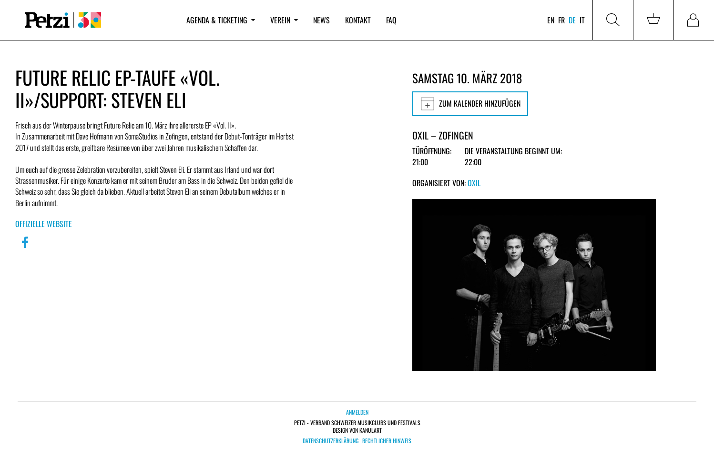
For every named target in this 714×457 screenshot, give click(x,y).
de (572, 20)
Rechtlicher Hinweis (386, 441)
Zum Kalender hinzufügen (470, 103)
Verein (284, 20)
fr (561, 20)
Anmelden (357, 412)
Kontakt (358, 20)
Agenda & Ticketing (220, 20)
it (582, 20)
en (550, 20)
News (321, 20)
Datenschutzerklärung (330, 441)
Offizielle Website (43, 223)
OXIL (474, 183)
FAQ (391, 20)
